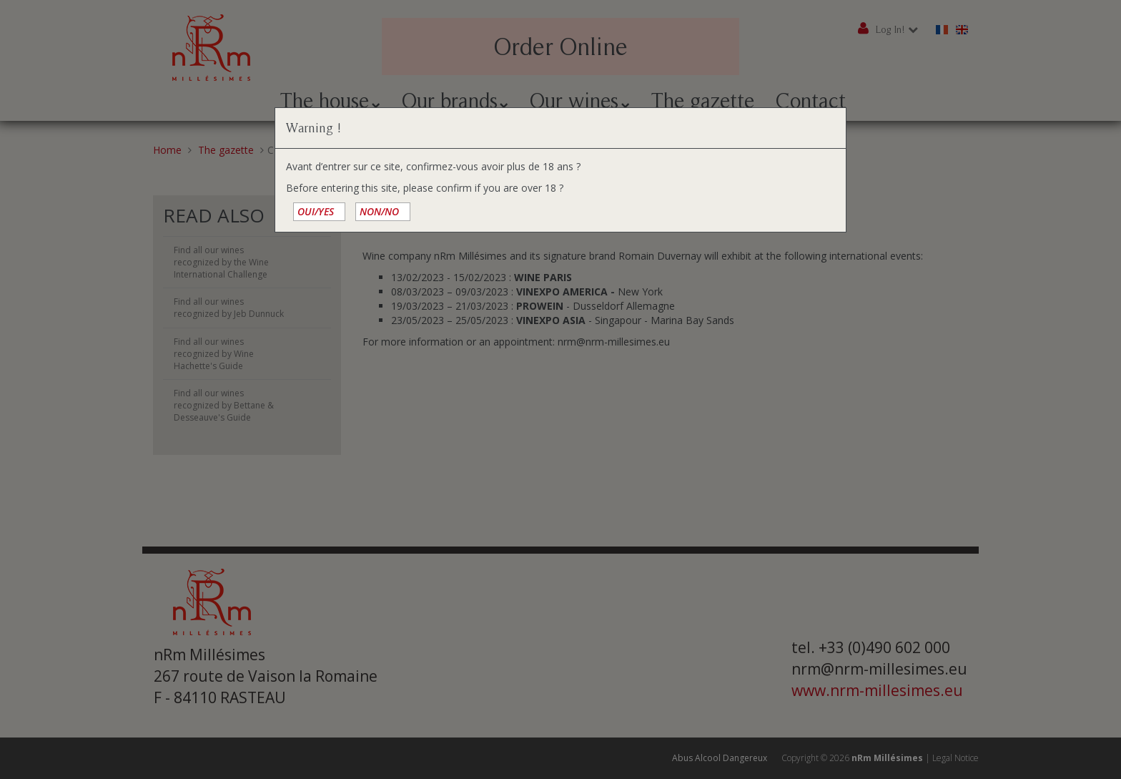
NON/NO (379, 211)
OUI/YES (315, 211)
